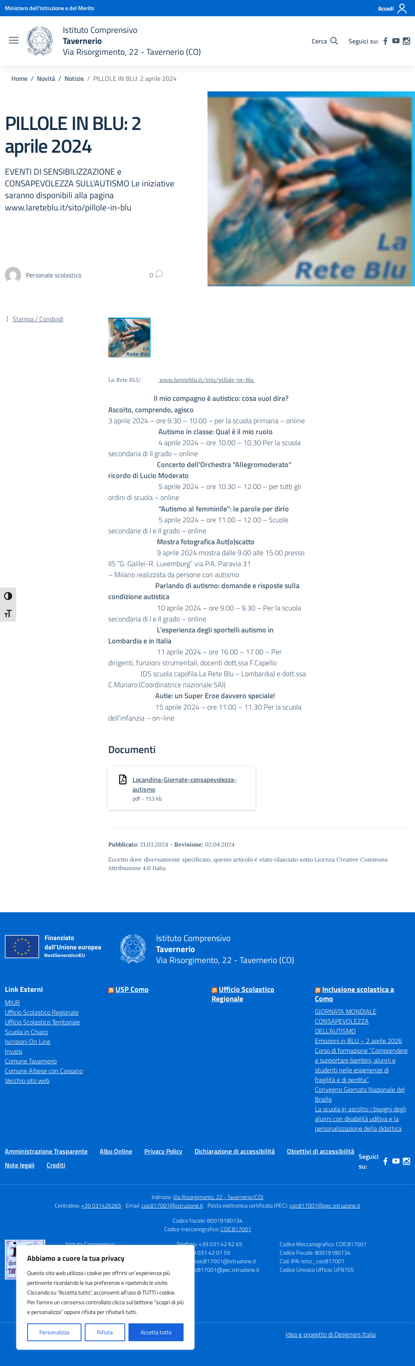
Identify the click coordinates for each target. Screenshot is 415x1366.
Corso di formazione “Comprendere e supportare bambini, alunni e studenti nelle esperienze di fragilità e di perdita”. (361, 1065)
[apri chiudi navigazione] (14, 41)
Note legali (19, 1165)
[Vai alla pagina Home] (19, 78)
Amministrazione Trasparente (46, 1151)
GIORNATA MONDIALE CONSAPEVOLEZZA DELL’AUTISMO (345, 1021)
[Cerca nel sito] (324, 41)
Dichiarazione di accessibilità (235, 1151)
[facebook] (385, 41)
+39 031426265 (101, 1205)
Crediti (56, 1165)
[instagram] (406, 41)
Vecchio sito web (27, 1080)
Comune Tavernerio (31, 1061)
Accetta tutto (156, 1332)
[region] (105, 1297)
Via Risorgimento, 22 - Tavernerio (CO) (218, 1197)
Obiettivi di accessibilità (320, 1151)
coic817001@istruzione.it (172, 1205)
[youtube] (396, 41)
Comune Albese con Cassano (44, 1071)
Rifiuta (105, 1332)
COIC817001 (235, 1229)
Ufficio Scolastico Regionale (42, 1012)
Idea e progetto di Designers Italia (331, 1334)
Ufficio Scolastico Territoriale (42, 1022)
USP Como (132, 989)
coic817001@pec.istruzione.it (324, 1205)
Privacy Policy (163, 1151)
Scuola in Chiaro (26, 1032)
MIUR (12, 1002)
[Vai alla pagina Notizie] (74, 78)
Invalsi (13, 1051)
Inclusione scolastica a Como (354, 994)
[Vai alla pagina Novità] (46, 78)
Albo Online (116, 1151)
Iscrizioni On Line (27, 1041)
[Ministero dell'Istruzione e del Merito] (49, 8)
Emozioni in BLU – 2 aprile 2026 (358, 1041)
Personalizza (54, 1332)
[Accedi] (393, 8)
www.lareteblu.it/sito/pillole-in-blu (206, 379)
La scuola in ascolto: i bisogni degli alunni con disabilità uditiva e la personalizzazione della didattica (360, 1118)
